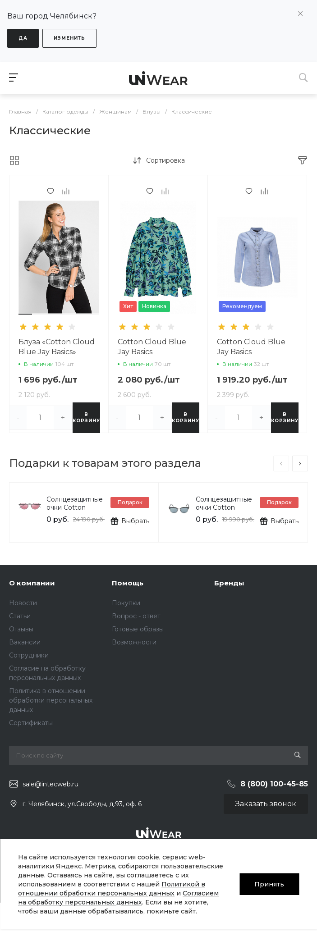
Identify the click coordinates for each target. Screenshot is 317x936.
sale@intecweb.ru (50, 784)
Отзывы (21, 629)
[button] (25, 314)
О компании (32, 583)
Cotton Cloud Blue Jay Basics (152, 347)
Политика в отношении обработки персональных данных (50, 700)
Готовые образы (138, 629)
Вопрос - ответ (136, 616)
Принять (269, 884)
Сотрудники (29, 655)
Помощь (127, 583)
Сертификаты (31, 723)
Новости (23, 603)
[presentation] (281, 463)
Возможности (134, 642)
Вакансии (25, 642)
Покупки (126, 603)
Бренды (229, 583)
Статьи (20, 616)
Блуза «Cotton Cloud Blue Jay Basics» (56, 347)
